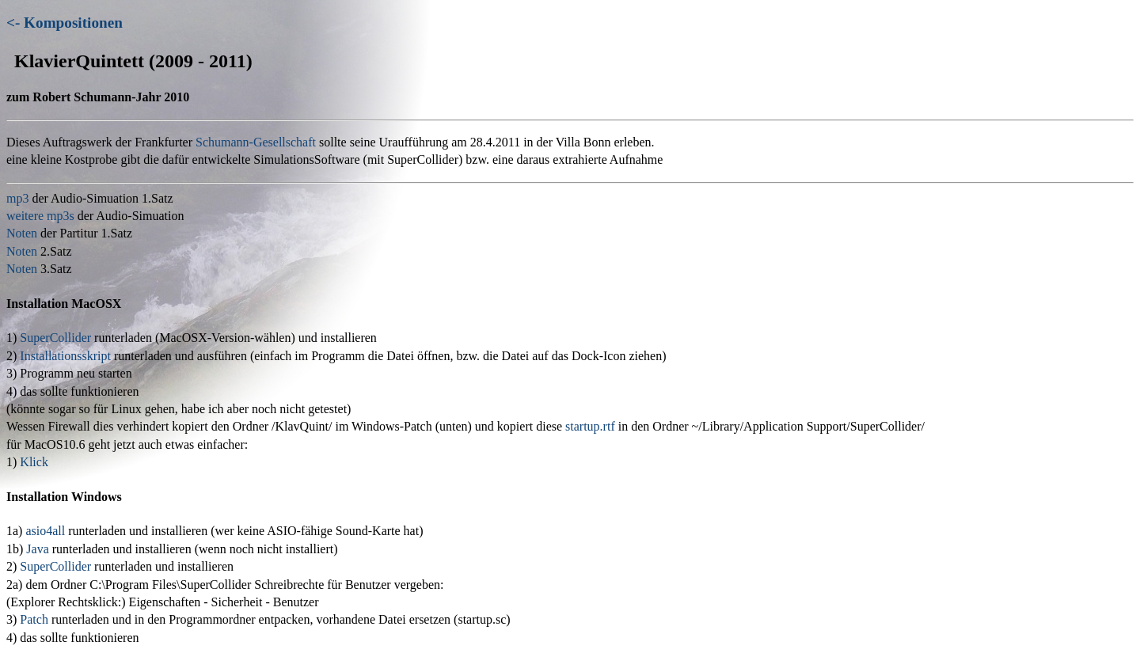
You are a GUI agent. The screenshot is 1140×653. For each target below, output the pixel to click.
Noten (21, 233)
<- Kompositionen (64, 22)
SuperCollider (55, 337)
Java (37, 549)
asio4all (45, 530)
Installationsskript (65, 356)
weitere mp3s (40, 215)
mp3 (17, 198)
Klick (34, 462)
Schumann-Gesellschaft (256, 142)
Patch (34, 619)
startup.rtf (590, 426)
